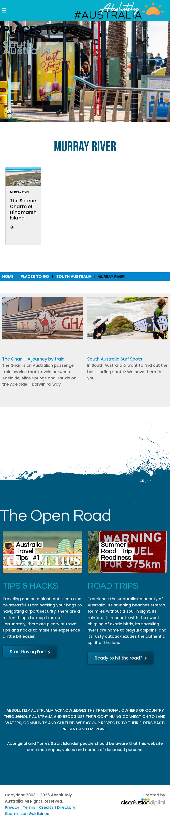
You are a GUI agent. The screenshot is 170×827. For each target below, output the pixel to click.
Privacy (12, 807)
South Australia (73, 276)
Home (7, 276)
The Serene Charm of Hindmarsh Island (23, 209)
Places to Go (35, 276)
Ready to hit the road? (121, 658)
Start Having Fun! (30, 652)
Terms (29, 807)
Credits (46, 807)
